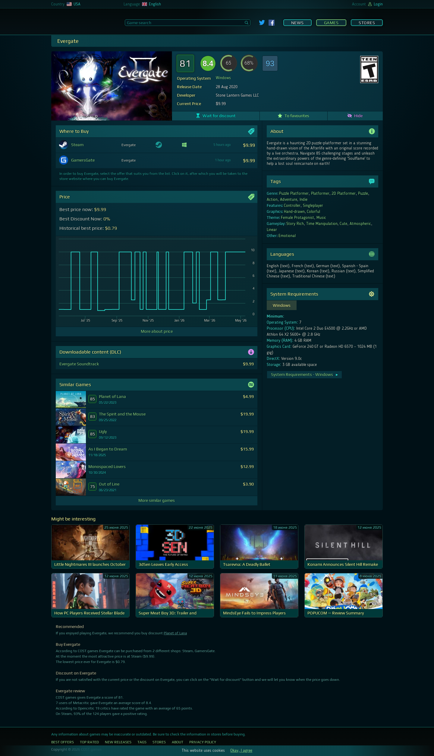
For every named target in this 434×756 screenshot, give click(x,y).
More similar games (156, 500)
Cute (343, 224)
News (297, 22)
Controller (292, 205)
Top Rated (89, 742)
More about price (157, 331)
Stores (367, 22)
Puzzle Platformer (294, 193)
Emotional (287, 236)
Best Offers (62, 742)
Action (272, 199)
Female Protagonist (297, 218)
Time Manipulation (322, 224)
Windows (223, 78)
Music (321, 218)
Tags (141, 742)
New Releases (118, 742)
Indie (303, 199)
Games (331, 22)
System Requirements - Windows (305, 374)
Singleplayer (313, 205)
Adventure (288, 199)
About (177, 742)
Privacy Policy (202, 742)
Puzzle (363, 193)
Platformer (320, 193)
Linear (272, 230)
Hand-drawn (294, 212)
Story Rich (295, 224)
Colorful (313, 212)
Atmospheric (360, 224)
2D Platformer (344, 193)
